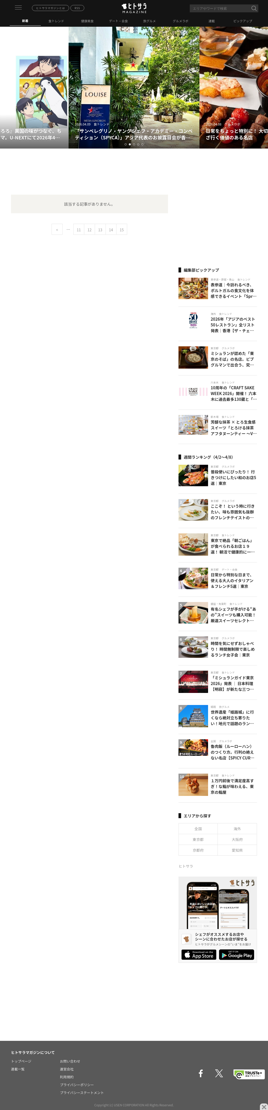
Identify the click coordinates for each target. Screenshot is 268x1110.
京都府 (198, 850)
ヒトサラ (185, 866)
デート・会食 (118, 21)
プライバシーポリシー (77, 1084)
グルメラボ (180, 21)
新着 (25, 20)
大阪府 (237, 839)
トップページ (21, 1061)
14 (111, 229)
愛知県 (237, 850)
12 (89, 229)
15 (122, 229)
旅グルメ (149, 21)
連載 (212, 21)
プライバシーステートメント (82, 1092)
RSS (77, 8)
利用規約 (67, 1076)
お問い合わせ (70, 1061)
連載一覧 (18, 1069)
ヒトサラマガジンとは (50, 8)
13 (100, 229)
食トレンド (56, 21)
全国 (198, 828)
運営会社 (67, 1069)
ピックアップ (242, 21)
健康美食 (87, 21)
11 (79, 229)
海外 (237, 828)
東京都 (198, 839)
